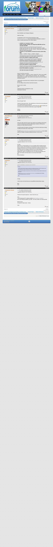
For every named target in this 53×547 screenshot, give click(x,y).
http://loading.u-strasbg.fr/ (38, 198)
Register (17, 14)
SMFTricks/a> (7, 221)
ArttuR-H (7, 140)
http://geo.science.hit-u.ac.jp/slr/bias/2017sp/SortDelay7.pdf (31, 58)
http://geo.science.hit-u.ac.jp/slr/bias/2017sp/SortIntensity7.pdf (31, 62)
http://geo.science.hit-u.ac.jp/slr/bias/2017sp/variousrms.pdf (31, 46)
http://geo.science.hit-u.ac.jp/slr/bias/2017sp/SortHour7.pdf (30, 69)
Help (7, 14)
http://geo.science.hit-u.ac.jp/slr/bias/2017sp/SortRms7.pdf (30, 65)
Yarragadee (7, 96)
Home (5, 14)
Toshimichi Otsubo (9, 28)
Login (14, 14)
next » (48, 21)
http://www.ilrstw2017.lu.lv (22, 38)
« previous (45, 21)
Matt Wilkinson (8, 115)
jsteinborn (7, 160)
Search (11, 14)
